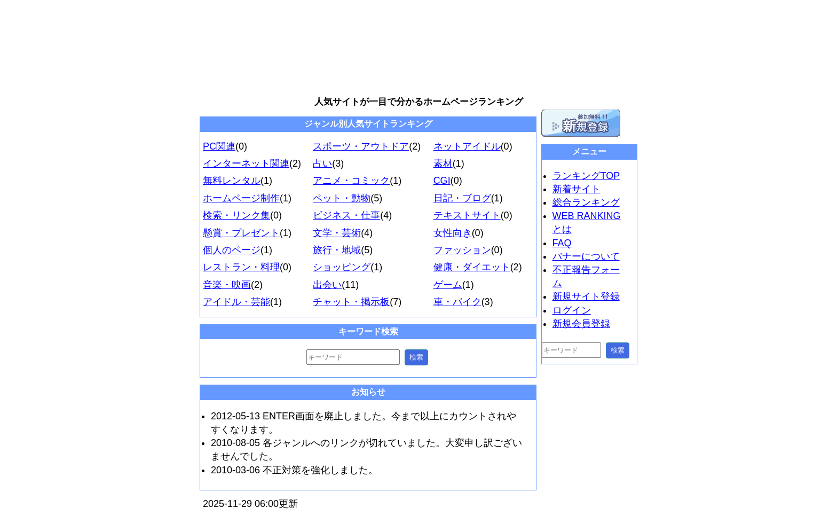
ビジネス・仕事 (346, 215)
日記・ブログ (462, 198)
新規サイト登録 (586, 296)
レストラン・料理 (241, 267)
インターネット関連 (246, 163)
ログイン (571, 310)
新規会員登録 (581, 323)
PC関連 (219, 146)
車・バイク (457, 301)
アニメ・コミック (351, 180)
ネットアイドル (467, 146)
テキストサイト (467, 215)
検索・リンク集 (236, 215)
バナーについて (586, 256)
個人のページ (231, 250)
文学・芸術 (337, 233)
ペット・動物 (341, 198)
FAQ (562, 243)
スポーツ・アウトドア (361, 146)
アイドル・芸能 (236, 301)
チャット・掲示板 (351, 301)
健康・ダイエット (471, 267)
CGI (442, 180)
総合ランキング (586, 202)
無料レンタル (231, 180)
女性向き (452, 233)
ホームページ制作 (241, 198)
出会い (327, 284)
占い (322, 163)
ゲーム (447, 284)
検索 (416, 357)
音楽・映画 (227, 284)
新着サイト (576, 189)
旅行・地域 (337, 250)
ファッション (462, 250)
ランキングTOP (586, 175)
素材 (443, 163)
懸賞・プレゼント (241, 233)
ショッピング (341, 267)
